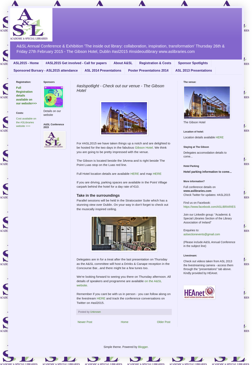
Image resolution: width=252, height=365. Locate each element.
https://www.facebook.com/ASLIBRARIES (209, 206)
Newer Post (85, 322)
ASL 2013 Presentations (193, 70)
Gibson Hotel (144, 147)
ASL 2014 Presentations (103, 70)
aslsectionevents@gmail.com (201, 234)
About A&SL (123, 63)
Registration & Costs (155, 63)
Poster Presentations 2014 (148, 70)
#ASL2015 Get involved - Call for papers (76, 63)
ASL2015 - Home (26, 63)
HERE (134, 173)
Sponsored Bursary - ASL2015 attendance (46, 70)
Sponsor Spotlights (193, 63)
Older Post (163, 322)
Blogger (143, 347)
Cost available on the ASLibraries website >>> (26, 122)
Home (124, 322)
